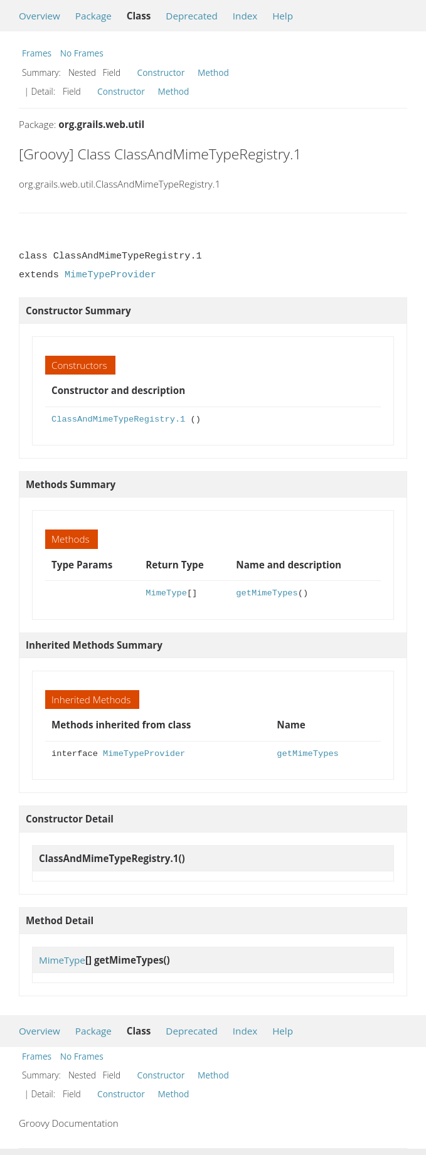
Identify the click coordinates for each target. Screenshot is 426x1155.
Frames (36, 53)
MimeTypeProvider (110, 275)
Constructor (161, 72)
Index (245, 15)
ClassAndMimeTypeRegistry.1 (118, 419)
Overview (39, 15)
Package (93, 15)
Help (282, 15)
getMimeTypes (266, 593)
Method (213, 72)
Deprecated (192, 15)
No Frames (82, 53)
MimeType (166, 593)
